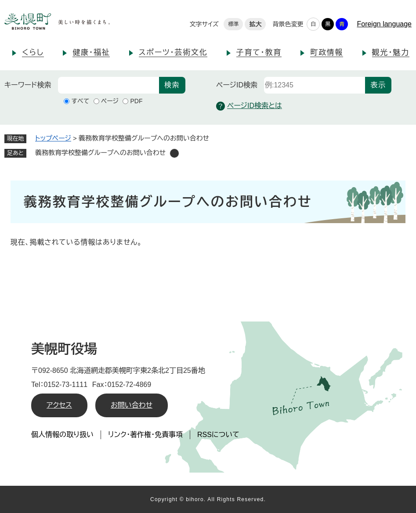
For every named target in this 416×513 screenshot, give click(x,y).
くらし (33, 52)
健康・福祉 (91, 52)
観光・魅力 (390, 52)
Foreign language (384, 24)
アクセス (59, 405)
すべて (80, 101)
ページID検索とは (249, 106)
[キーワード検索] (108, 85)
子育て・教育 (259, 52)
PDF (136, 101)
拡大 (255, 24)
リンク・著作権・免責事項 (145, 434)
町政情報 (326, 52)
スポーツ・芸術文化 (173, 52)
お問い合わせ (131, 405)
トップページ (53, 138)
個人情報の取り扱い (62, 434)
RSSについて (218, 434)
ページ (110, 101)
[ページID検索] (314, 85)
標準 (233, 24)
